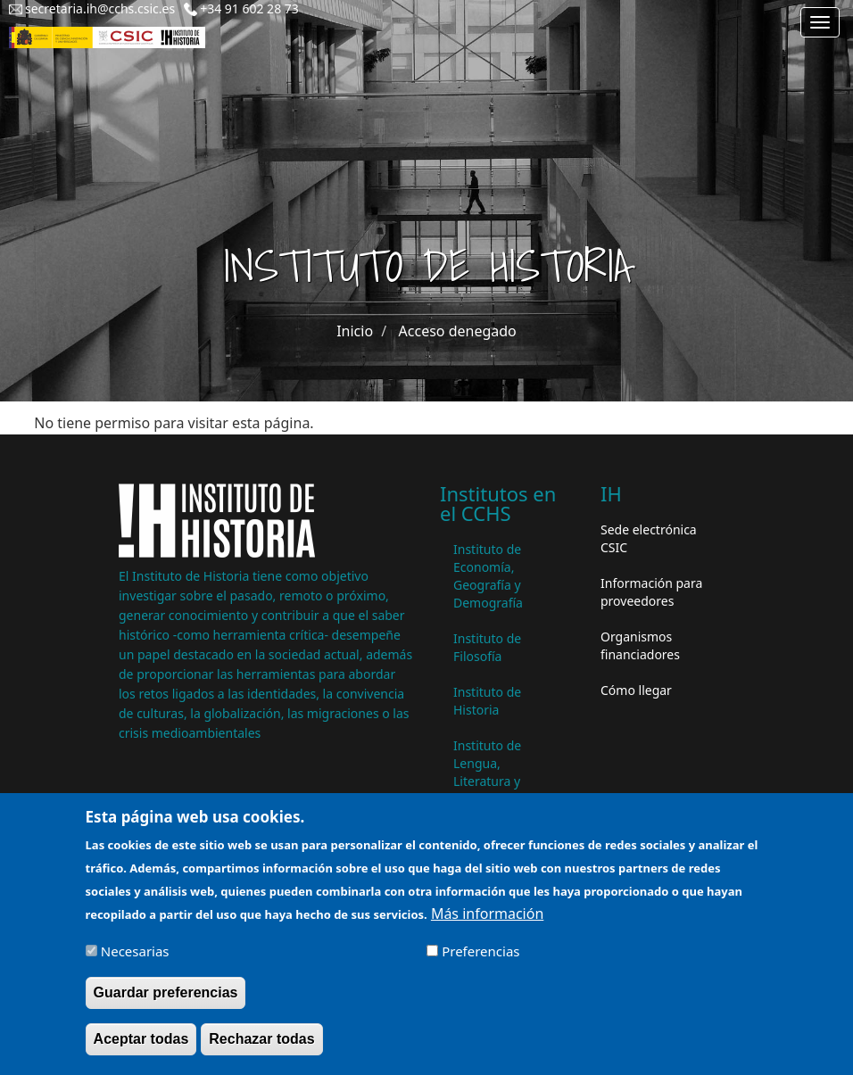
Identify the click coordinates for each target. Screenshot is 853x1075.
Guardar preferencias (166, 1003)
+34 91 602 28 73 (249, 8)
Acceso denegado (458, 331)
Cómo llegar (636, 690)
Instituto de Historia (487, 700)
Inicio (354, 331)
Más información (487, 924)
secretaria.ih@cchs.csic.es (100, 8)
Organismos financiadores (640, 645)
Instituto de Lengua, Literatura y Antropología (491, 772)
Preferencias (480, 962)
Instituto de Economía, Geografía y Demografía (488, 576)
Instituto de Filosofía (487, 647)
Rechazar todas (261, 1049)
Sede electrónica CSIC (648, 538)
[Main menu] (820, 22)
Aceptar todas (141, 1049)
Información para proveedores (651, 592)
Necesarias (135, 962)
